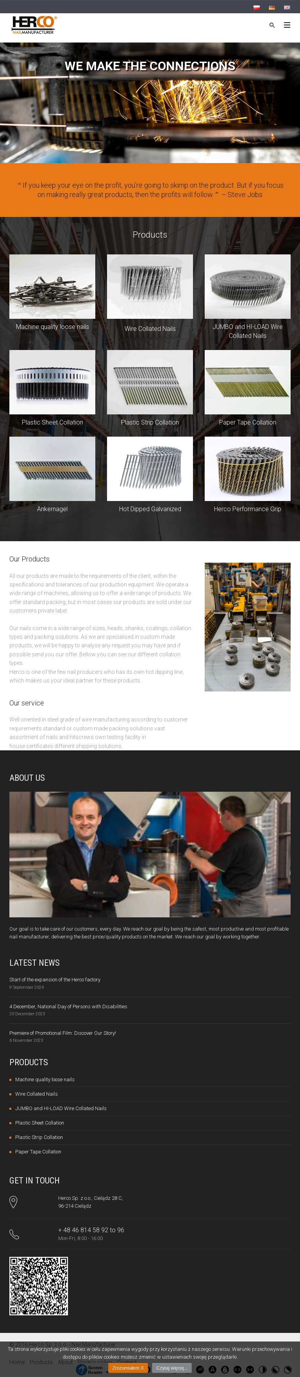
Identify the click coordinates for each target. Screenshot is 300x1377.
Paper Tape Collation (247, 422)
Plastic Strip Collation (150, 422)
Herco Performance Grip (247, 509)
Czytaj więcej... (172, 1368)
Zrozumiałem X (128, 1368)
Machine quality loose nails (52, 326)
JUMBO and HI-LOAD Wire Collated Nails (61, 1108)
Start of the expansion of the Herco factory (54, 980)
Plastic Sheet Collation (52, 422)
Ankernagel (52, 509)
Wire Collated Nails (150, 328)
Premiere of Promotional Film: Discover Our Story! (62, 1033)
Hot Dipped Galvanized (150, 509)
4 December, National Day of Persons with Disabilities (68, 1006)
